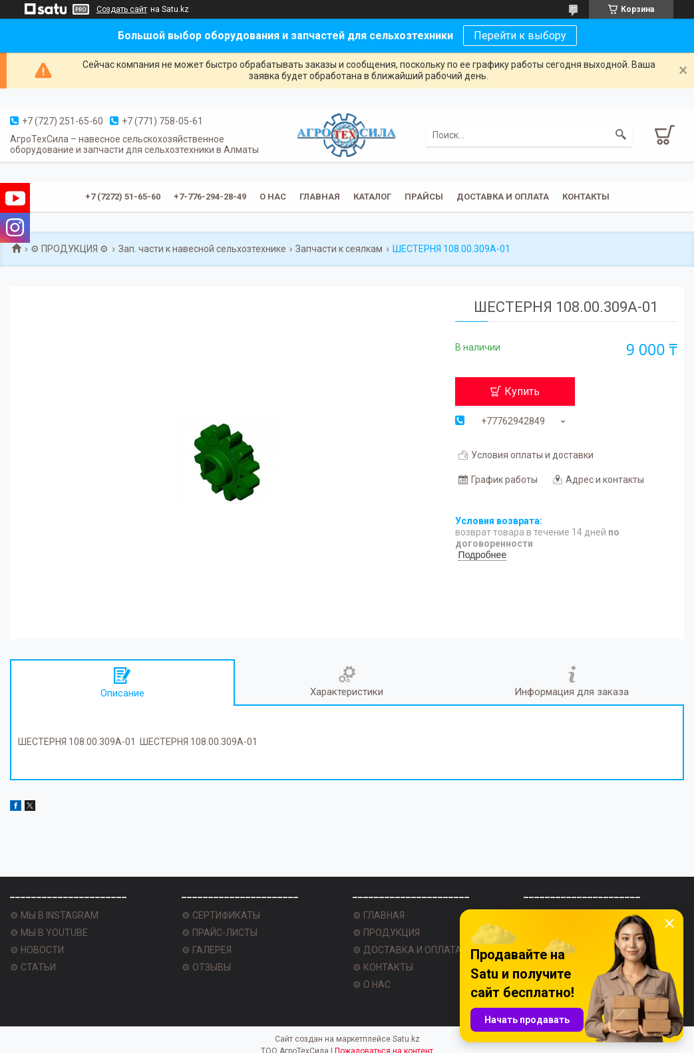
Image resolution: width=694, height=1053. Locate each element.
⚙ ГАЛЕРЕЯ (207, 950)
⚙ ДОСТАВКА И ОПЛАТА (407, 950)
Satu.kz (406, 1039)
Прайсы (424, 197)
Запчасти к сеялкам (339, 248)
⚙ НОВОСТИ (37, 950)
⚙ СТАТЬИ (33, 967)
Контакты (585, 197)
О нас (273, 197)
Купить (522, 391)
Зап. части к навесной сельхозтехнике (202, 248)
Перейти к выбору (520, 35)
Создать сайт (121, 9)
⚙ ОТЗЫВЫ (206, 967)
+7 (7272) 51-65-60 (122, 197)
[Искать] (620, 135)
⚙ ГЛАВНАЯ (379, 915)
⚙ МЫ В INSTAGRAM (54, 915)
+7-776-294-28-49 (210, 197)
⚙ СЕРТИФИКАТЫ (221, 915)
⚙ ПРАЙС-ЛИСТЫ (220, 932)
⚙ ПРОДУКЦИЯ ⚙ (69, 248)
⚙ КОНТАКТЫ (383, 967)
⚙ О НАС (372, 984)
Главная (319, 197)
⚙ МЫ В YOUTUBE (49, 932)
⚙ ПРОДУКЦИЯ (386, 932)
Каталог (372, 197)
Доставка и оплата (502, 197)
